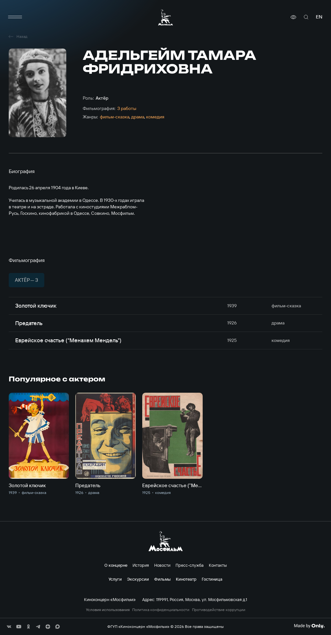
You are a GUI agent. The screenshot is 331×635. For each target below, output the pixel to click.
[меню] (15, 17)
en (319, 17)
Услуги (115, 579)
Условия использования (108, 610)
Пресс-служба (190, 565)
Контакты (218, 565)
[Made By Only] (309, 626)
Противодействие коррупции (218, 610)
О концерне (115, 565)
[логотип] (165, 17)
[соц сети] (9, 626)
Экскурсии (138, 579)
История (141, 565)
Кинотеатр (186, 579)
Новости (162, 565)
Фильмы (162, 579)
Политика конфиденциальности (160, 610)
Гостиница (212, 579)
